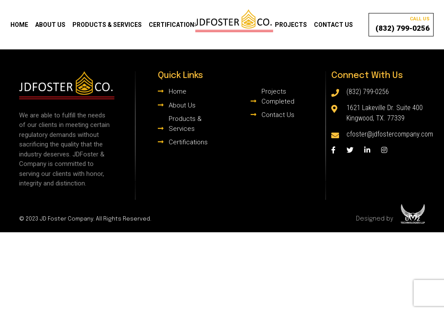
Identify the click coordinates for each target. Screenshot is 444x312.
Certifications (173, 24)
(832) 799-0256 (402, 24)
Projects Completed (277, 96)
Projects (291, 24)
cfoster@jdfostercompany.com (389, 134)
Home (19, 24)
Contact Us (333, 24)
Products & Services (107, 24)
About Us (50, 24)
